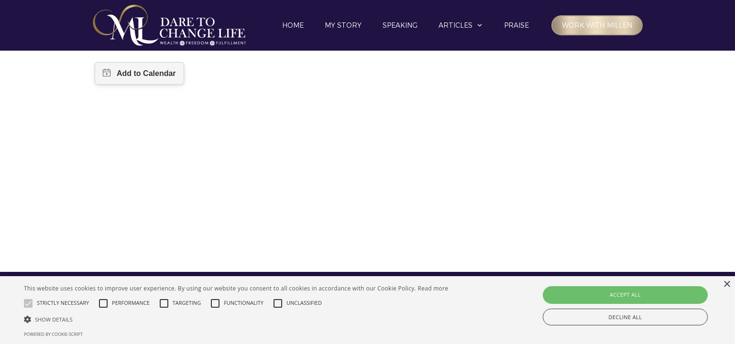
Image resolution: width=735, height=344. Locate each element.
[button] (236, 319)
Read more (432, 288)
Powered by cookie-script (53, 334)
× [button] (726, 284)
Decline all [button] (625, 317)
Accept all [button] (625, 294)
